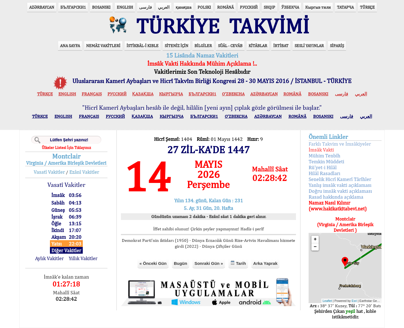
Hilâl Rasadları (324, 173)
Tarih (238, 263)
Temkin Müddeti (326, 161)
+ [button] (315, 239)
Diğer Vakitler (66, 250)
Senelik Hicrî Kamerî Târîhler (340, 179)
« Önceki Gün (153, 263)
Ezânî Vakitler (84, 172)
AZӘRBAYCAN (41, 7)
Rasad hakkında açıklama (336, 197)
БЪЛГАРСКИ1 (73, 7)
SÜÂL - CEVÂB (230, 45)
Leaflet (327, 300)
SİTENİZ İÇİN (176, 45)
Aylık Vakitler (49, 258)
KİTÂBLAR (258, 45)
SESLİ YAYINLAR (309, 45)
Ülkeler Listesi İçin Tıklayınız (66, 147)
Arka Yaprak (265, 263)
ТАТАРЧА (345, 7)
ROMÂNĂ (225, 7)
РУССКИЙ (249, 7)
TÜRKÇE (367, 7)
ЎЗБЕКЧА (290, 7)
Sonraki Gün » (208, 263)
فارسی (145, 7)
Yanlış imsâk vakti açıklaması (340, 185)
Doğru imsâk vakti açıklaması (340, 191)
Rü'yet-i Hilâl (323, 167)
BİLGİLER (203, 45)
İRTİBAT (280, 45)
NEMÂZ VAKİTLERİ (103, 45)
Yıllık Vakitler (83, 258)
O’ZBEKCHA (233, 94)
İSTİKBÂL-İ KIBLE (143, 45)
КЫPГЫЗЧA (171, 94)
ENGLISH (125, 7)
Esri (354, 300)
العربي (163, 7)
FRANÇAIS (92, 94)
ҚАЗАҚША (142, 94)
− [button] (315, 247)
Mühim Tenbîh (324, 156)
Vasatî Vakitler (49, 172)
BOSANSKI (101, 7)
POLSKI (204, 7)
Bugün (180, 263)
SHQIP (269, 7)
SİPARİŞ (337, 45)
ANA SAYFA (70, 45)
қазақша (183, 7)
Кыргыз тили (318, 7)
